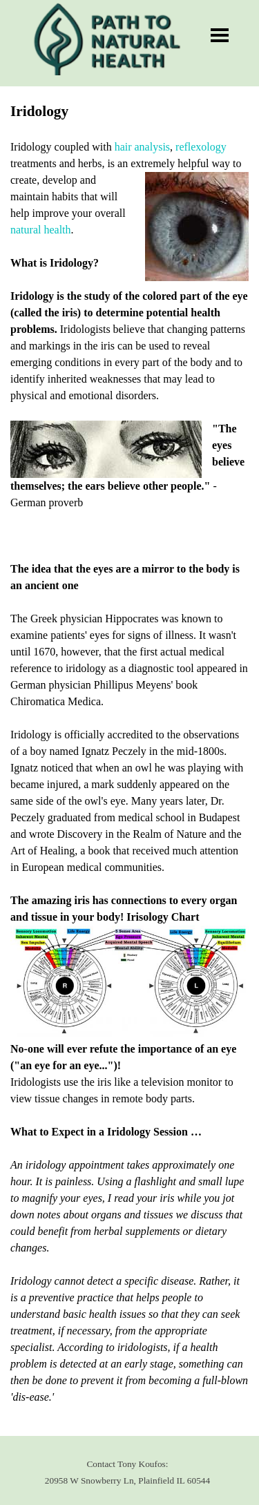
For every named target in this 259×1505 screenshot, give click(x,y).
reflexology (201, 147)
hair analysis (142, 147)
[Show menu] (220, 35)
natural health (40, 230)
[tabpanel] (129, 761)
